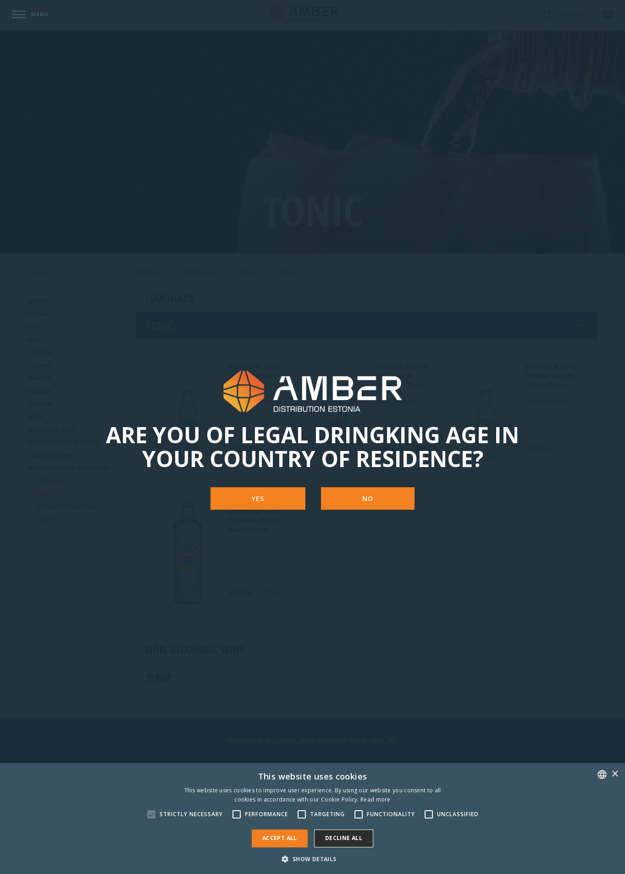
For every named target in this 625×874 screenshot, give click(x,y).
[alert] (312, 818)
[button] (312, 858)
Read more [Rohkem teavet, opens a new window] (375, 799)
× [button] (614, 774)
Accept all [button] (279, 838)
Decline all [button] (343, 838)
